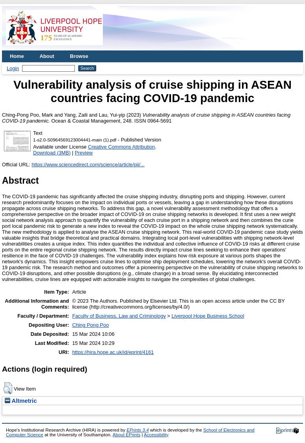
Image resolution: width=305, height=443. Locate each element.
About (47, 56)
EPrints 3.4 (137, 430)
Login (13, 68)
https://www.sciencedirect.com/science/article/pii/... (88, 165)
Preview (84, 153)
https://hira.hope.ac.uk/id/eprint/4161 (113, 352)
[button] (7, 388)
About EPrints (126, 434)
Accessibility (156, 434)
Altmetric (21, 401)
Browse (79, 56)
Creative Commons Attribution (121, 147)
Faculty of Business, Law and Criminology (119, 316)
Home (17, 56)
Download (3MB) (52, 153)
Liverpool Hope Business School (207, 316)
